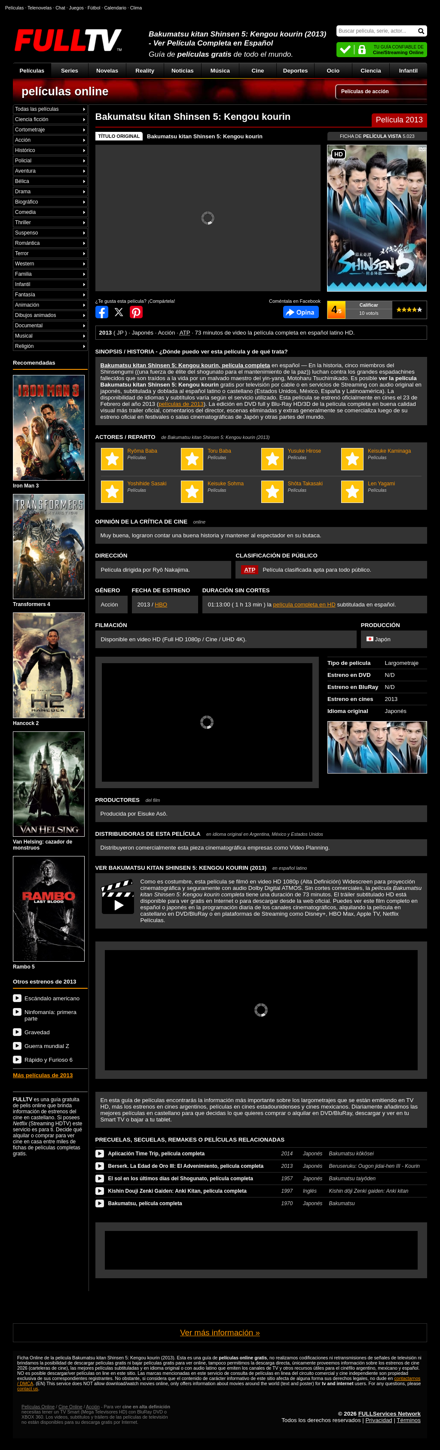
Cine (258, 70)
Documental (29, 326)
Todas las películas (36, 109)
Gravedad (37, 1032)
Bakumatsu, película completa (145, 1203)
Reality (144, 70)
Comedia (25, 212)
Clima (136, 7)
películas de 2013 (181, 404)
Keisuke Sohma (220, 487)
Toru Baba (220, 454)
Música (220, 70)
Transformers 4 (49, 551)
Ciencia (371, 70)
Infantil (408, 70)
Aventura (25, 171)
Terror (21, 253)
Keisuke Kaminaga (380, 454)
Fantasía (25, 295)
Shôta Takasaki (300, 487)
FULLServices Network (389, 1413)
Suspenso (26, 233)
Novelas (107, 70)
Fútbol (94, 7)
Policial (23, 161)
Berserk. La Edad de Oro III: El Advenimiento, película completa (186, 1166)
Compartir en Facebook (101, 312)
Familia (23, 274)
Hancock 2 (49, 669)
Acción (23, 140)
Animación (27, 305)
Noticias (182, 70)
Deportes (295, 70)
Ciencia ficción (31, 119)
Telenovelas (40, 7)
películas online (65, 91)
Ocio (333, 70)
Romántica (27, 243)
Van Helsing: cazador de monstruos (49, 791)
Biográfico (26, 202)
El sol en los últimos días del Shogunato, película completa (180, 1179)
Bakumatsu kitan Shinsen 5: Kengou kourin (205, 136)
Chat (60, 7)
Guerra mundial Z (46, 1046)
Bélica (22, 181)
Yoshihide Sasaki (140, 487)
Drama (23, 192)
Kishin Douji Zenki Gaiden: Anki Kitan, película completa (177, 1191)
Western (24, 264)
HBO (161, 604)
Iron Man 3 (49, 432)
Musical (24, 336)
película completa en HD (304, 604)
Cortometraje (30, 130)
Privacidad (378, 1420)
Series (69, 70)
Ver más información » (220, 1332)
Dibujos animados (35, 315)
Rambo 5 (49, 913)
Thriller (23, 222)
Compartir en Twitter (119, 312)
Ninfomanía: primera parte (50, 1015)
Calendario (115, 7)
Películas (31, 70)
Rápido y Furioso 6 (48, 1060)
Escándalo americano (51, 998)
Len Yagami (380, 487)
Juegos (76, 7)
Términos (409, 1420)
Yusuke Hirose (300, 454)
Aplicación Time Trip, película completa (156, 1154)
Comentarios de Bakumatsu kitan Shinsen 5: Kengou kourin (301, 312)
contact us (27, 1388)
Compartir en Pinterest (136, 312)
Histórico (25, 150)
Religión (24, 346)
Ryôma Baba (140, 454)
